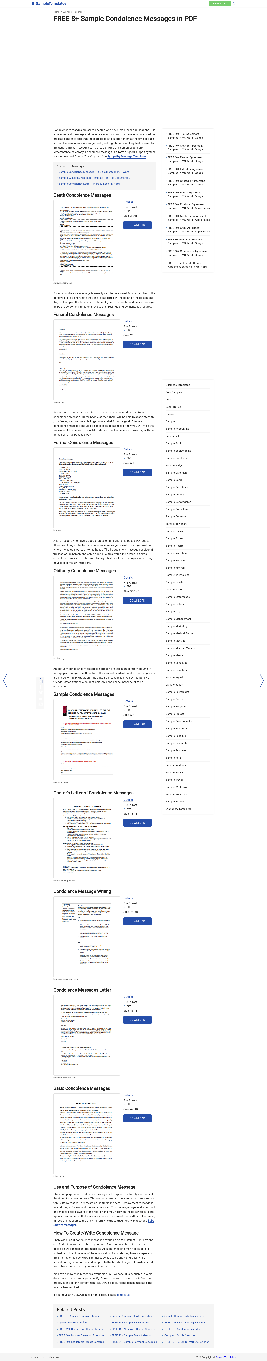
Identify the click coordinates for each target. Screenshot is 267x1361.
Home (56, 12)
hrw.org (57, 530)
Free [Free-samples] (220, 3)
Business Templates (72, 12)
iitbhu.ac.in (59, 1176)
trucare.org (58, 402)
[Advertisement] (133, 49)
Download (137, 225)
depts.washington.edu (64, 881)
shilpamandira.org (62, 283)
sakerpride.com (61, 782)
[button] (234, 3)
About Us (54, 1357)
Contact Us (37, 1357)
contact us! (123, 1294)
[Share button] (39, 680)
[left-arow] (5, 680)
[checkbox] (33, 3)
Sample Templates (226, 1357)
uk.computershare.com (64, 1078)
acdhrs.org (58, 658)
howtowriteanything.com (65, 979)
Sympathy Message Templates (126, 156)
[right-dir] (262, 681)
